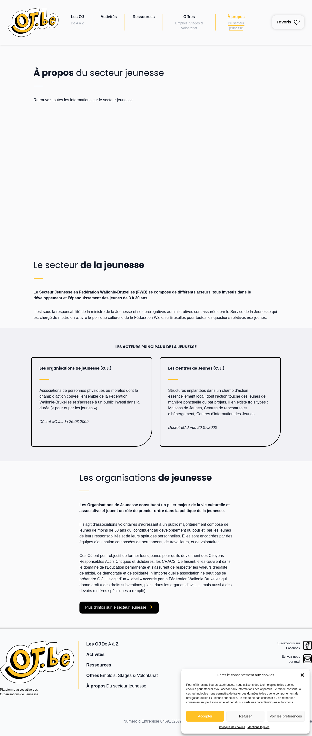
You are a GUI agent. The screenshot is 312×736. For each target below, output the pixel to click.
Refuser (245, 716)
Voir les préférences (286, 716)
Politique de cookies (232, 727)
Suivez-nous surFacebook (288, 645)
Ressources (144, 17)
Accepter (205, 716)
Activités (108, 17)
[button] (302, 675)
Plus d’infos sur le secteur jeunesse (115, 607)
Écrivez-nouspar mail (291, 659)
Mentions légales (258, 727)
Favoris (288, 22)
